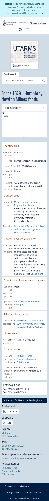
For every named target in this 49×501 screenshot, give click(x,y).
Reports (7, 433)
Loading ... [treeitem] (7, 116)
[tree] (24, 124)
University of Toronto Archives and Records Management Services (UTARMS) (29, 229)
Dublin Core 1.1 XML (13, 445)
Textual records (24, 355)
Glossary (24, 486)
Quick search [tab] (10, 74)
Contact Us (9, 486)
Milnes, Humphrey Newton (27, 202)
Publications (23, 362)
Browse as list (10, 436)
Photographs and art (27, 359)
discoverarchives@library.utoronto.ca (24, 13)
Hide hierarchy (12, 108)
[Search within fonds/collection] (22, 80)
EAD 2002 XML (10, 448)
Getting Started (12, 492)
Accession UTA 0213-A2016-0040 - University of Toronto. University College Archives (31, 323)
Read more (37, 273)
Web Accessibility (33, 492)
